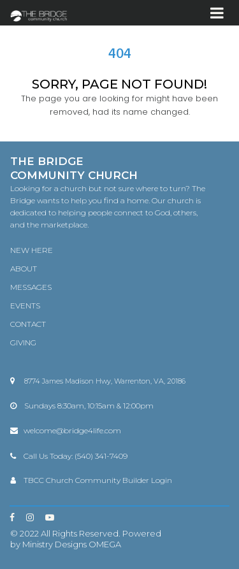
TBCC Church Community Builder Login (98, 480)
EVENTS (25, 305)
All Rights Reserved (80, 533)
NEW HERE (31, 250)
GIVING (23, 342)
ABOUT (23, 268)
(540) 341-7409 (101, 456)
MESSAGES (31, 287)
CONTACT (28, 324)
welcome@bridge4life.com (72, 430)
